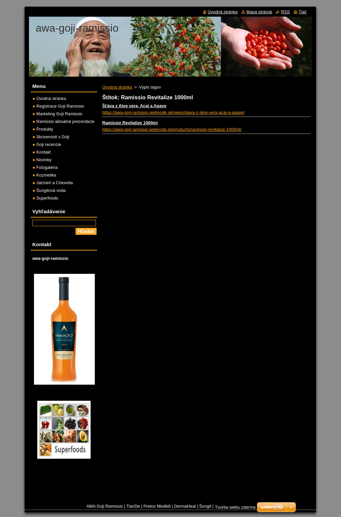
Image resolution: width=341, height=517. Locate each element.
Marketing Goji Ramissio (59, 113)
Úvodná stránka (117, 87)
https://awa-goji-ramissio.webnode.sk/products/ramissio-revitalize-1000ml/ (171, 129)
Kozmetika (46, 175)
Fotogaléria (47, 167)
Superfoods (47, 198)
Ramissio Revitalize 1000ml (130, 122)
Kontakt (43, 152)
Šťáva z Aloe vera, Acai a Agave (134, 105)
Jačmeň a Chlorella (54, 182)
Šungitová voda (51, 190)
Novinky (44, 159)
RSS (285, 11)
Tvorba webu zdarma (235, 507)
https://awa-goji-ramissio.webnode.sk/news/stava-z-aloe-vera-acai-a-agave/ (173, 112)
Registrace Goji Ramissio (60, 106)
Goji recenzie (48, 144)
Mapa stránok (259, 11)
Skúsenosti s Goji (52, 136)
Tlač (303, 11)
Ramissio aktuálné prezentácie (65, 121)
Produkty (44, 129)
